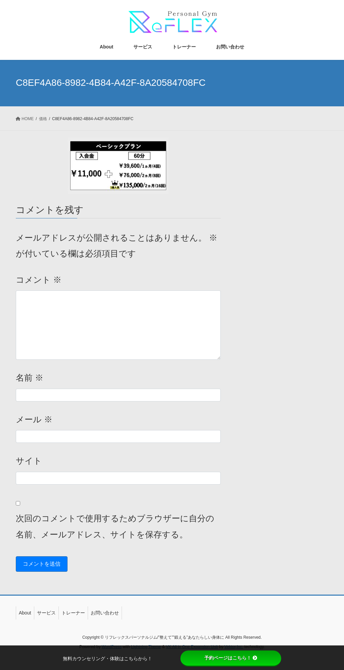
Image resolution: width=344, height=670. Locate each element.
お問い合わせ (105, 612)
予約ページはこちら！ (230, 658)
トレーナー (73, 612)
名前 (29, 377)
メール (34, 419)
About (25, 612)
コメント (38, 279)
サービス (46, 612)
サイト (29, 460)
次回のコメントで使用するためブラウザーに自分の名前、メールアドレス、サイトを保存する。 (115, 526)
